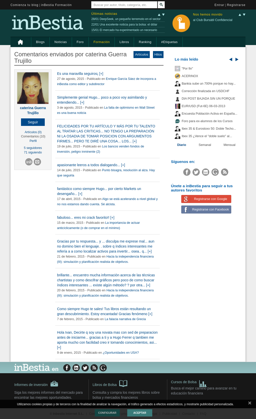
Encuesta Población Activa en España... (210, 113)
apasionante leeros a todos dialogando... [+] (91, 165)
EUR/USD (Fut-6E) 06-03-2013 (203, 106)
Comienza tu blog (24, 5)
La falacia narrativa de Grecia (125, 319)
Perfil (33, 141)
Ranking (145, 42)
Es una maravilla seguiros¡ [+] (80, 74)
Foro (80, 42)
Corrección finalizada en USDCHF (206, 91)
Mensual (230, 145)
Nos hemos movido (207, 14)
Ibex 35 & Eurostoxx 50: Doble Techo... (209, 128)
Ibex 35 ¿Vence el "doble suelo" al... (207, 136)
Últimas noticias (104, 14)
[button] (33, 122)
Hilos (158, 54)
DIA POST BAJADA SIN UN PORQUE (208, 98)
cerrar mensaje (250, 404)
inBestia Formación (56, 5)
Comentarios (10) (33, 136)
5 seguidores (33, 148)
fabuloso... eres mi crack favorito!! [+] (85, 218)
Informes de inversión (36, 383)
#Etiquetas (169, 42)
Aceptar (139, 412)
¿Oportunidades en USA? (121, 352)
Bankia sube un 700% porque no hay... (209, 83)
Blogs (40, 42)
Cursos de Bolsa (189, 382)
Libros (124, 42)
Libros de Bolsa (109, 383)
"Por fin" (187, 68)
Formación (102, 42)
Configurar (107, 412)
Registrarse (236, 5)
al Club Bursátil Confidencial (212, 20)
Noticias (60, 42)
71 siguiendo (33, 152)
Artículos (141, 54)
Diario (181, 145)
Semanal (205, 145)
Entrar (219, 5)
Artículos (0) (33, 132)
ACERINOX (190, 76)
